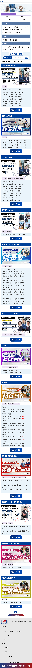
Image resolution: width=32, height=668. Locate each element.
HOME (4, 627)
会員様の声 (5, 648)
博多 (4, 50)
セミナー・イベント (7, 635)
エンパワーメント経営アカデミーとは (11, 631)
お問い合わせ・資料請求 (15, 615)
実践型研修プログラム (16, 30)
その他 (23, 19)
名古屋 (9, 47)
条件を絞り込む (16, 54)
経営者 (4, 40)
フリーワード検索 (8, 57)
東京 (18, 47)
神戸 (4, 47)
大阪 (14, 47)
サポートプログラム (14, 27)
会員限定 (5, 30)
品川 (22, 47)
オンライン (10, 50)
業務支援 (4, 639)
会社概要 (4, 652)
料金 (3, 643)
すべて (8, 14)
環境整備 (23, 16)
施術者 (14, 40)
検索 (26, 57)
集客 (23, 14)
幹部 (9, 40)
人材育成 (8, 19)
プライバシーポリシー (7, 656)
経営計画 (8, 16)
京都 (27, 47)
